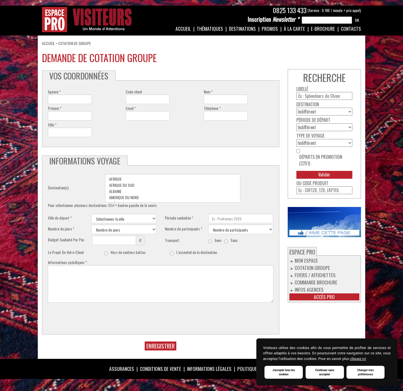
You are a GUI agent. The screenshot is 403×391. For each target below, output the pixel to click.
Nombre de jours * (61, 229)
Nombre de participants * (183, 229)
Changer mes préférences (365, 372)
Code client (134, 92)
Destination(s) (58, 187)
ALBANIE (172, 191)
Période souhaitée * (179, 218)
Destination (307, 104)
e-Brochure (323, 28)
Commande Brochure (316, 282)
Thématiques (210, 28)
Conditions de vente (160, 368)
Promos (270, 28)
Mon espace (306, 260)
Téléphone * (212, 108)
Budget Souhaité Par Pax (66, 239)
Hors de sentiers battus (128, 252)
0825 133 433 (289, 10)
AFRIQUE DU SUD (172, 185)
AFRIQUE (172, 179)
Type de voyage (310, 136)
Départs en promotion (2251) (320, 160)
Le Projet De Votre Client (66, 252)
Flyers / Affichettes (315, 275)
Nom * (208, 92)
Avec (218, 240)
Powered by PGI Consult (201, 382)
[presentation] (90, 315)
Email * (131, 108)
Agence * (54, 92)
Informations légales (209, 368)
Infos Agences (309, 289)
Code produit (315, 183)
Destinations (242, 28)
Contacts (351, 28)
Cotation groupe (312, 267)
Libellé (302, 89)
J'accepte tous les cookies (283, 372)
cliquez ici (358, 359)
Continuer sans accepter (324, 372)
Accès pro (324, 296)
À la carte (294, 28)
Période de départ (313, 120)
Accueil (183, 28)
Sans (234, 240)
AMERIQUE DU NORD (172, 197)
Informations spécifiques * (67, 262)
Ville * (52, 125)
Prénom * (55, 108)
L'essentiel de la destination (196, 252)
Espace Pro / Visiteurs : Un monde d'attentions (87, 19)
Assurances (121, 368)
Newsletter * (273, 19)
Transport (172, 240)
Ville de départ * (60, 218)
